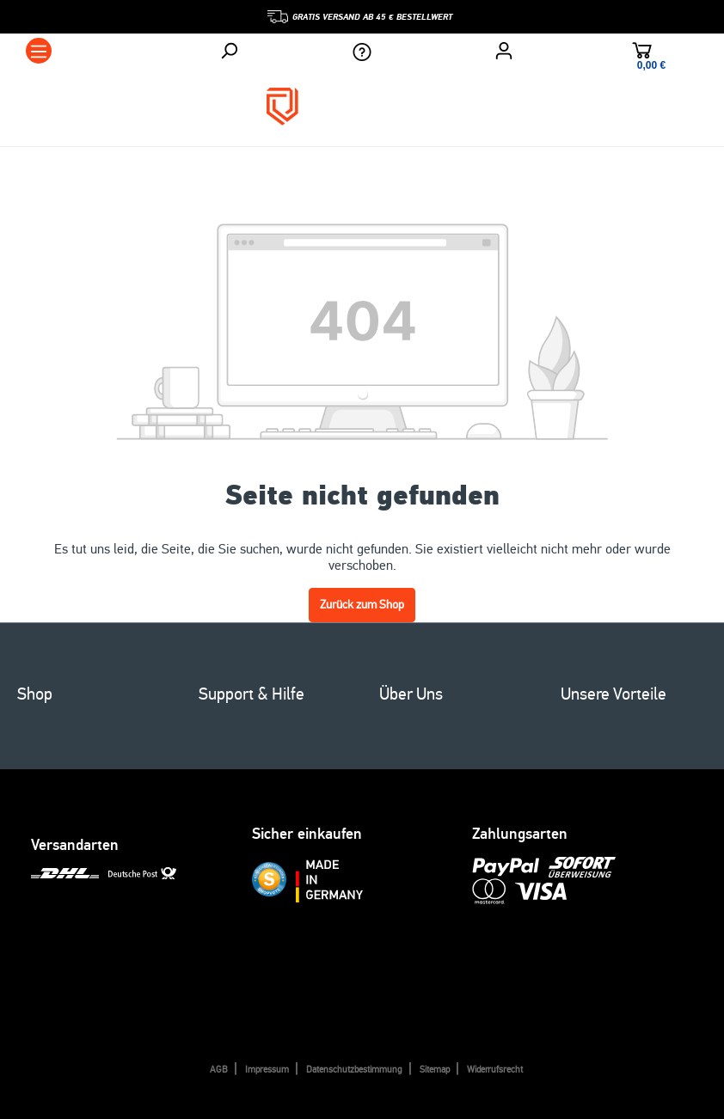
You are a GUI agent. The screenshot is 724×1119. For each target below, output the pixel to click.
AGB (219, 1069)
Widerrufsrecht (495, 1069)
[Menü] (39, 51)
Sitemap (435, 1069)
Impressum (267, 1069)
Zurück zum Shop (362, 604)
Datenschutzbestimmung (354, 1069)
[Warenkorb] (642, 53)
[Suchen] (228, 51)
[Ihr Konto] (504, 51)
